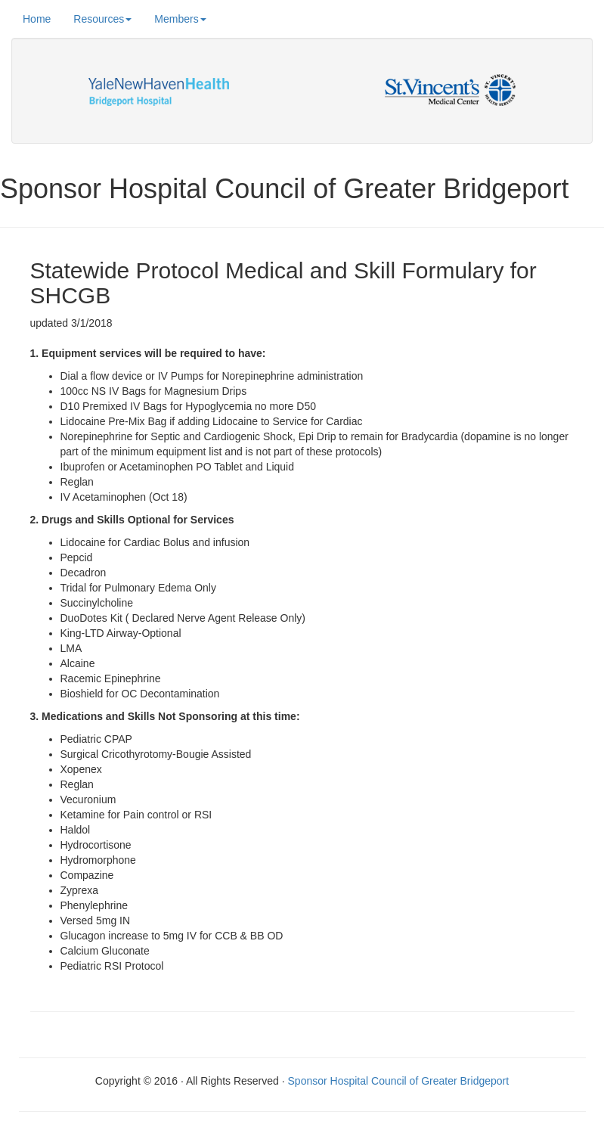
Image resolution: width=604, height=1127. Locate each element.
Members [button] (180, 19)
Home (37, 18)
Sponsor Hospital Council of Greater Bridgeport (399, 1081)
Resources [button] (102, 19)
